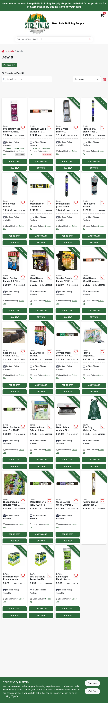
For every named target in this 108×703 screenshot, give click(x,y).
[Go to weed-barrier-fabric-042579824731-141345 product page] (14, 284)
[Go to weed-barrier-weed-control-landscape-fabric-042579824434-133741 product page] (94, 284)
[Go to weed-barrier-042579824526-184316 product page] (67, 358)
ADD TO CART (14, 161)
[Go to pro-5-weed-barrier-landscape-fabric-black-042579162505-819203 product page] (67, 135)
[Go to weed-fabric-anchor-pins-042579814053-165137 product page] (67, 433)
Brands (11, 51)
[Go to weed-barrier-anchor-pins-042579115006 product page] (14, 135)
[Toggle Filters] (104, 79)
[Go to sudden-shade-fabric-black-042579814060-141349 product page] (67, 284)
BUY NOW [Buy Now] (15, 168)
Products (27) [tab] (9, 65)
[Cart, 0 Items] (102, 15)
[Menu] (6, 17)
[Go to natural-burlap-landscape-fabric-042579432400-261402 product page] (94, 507)
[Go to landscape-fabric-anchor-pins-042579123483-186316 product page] (67, 582)
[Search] (91, 39)
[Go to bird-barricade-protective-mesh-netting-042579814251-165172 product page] (14, 582)
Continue (92, 683)
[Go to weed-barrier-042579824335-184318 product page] (14, 433)
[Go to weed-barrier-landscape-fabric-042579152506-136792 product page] (41, 209)
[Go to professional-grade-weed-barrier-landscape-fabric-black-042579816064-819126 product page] (67, 209)
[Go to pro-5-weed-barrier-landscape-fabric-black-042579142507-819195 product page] (14, 209)
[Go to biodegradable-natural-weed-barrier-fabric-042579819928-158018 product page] (14, 507)
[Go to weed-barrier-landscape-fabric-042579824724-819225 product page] (41, 358)
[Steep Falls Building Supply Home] (37, 23)
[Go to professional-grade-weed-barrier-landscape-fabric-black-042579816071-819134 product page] (94, 135)
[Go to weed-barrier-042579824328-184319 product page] (41, 507)
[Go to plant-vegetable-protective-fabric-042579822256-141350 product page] (94, 358)
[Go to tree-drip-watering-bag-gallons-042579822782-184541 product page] (94, 433)
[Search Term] (54, 39)
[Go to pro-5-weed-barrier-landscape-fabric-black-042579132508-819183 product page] (94, 209)
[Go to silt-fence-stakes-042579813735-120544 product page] (14, 358)
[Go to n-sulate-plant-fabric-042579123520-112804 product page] (41, 433)
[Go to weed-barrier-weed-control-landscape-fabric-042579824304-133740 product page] (67, 507)
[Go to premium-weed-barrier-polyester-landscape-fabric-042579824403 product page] (41, 135)
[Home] (3, 51)
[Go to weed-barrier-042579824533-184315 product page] (41, 284)
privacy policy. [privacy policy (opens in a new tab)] (14, 693)
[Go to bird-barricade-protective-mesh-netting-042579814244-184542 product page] (41, 582)
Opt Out (92, 691)
